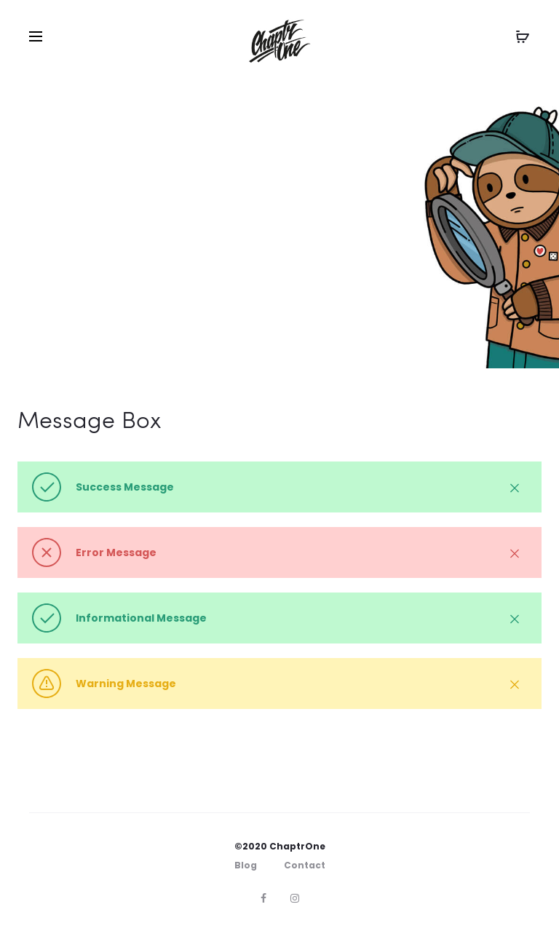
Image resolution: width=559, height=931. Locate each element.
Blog (245, 865)
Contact (304, 865)
